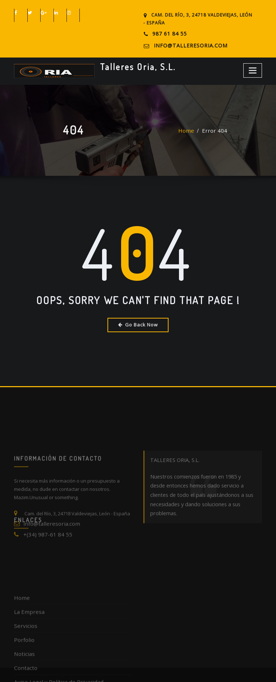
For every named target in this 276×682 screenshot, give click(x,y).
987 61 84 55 (167, 34)
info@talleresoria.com (185, 44)
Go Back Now (138, 321)
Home (189, 132)
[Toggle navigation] (253, 67)
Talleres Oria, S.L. (132, 63)
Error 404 (213, 132)
